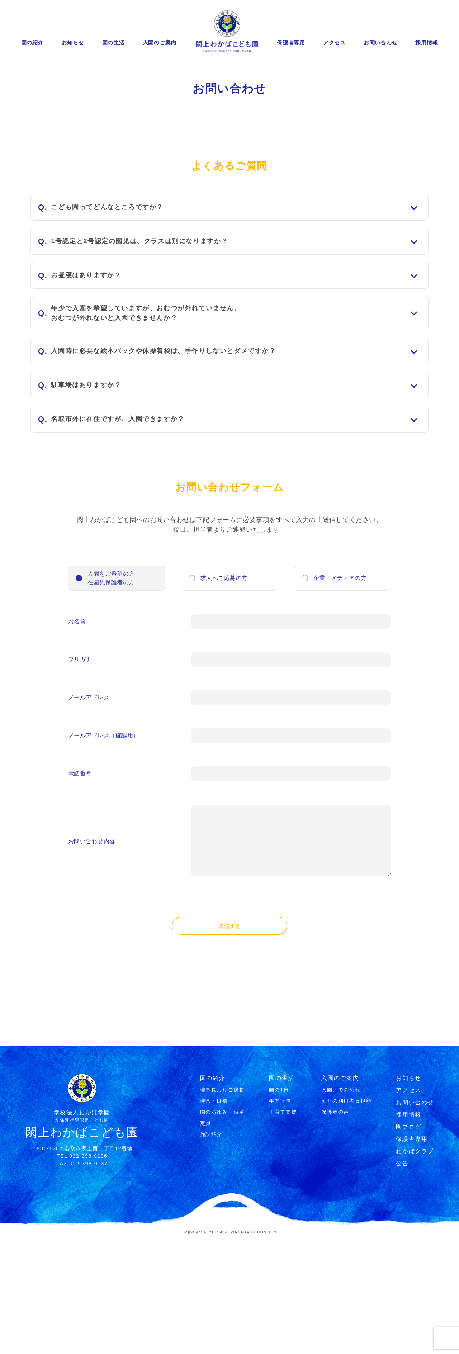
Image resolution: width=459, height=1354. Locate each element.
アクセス (334, 42)
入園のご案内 (160, 42)
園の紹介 (32, 42)
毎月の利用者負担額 (346, 1216)
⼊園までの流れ (340, 1205)
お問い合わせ (381, 42)
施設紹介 (211, 1249)
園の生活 (113, 42)
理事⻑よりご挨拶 (222, 1205)
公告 (402, 1279)
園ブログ (408, 1242)
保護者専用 (291, 42)
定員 (205, 1238)
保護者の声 (335, 1227)
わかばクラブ (415, 1267)
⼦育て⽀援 (283, 1227)
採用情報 (426, 42)
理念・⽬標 (214, 1216)
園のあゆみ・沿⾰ (222, 1227)
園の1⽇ (279, 1205)
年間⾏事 (280, 1216)
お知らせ (73, 42)
